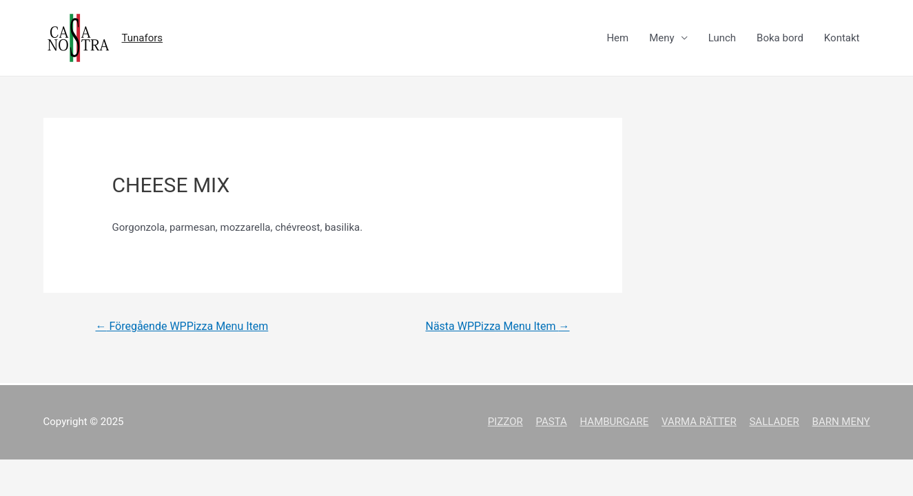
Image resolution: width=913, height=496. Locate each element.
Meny (661, 38)
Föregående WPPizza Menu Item (181, 326)
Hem (617, 38)
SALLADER (774, 421)
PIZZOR (505, 421)
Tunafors (142, 38)
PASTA (550, 421)
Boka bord (780, 38)
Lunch (722, 38)
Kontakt (842, 38)
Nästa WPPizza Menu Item (497, 326)
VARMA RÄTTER (699, 421)
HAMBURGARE (614, 421)
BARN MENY (841, 421)
